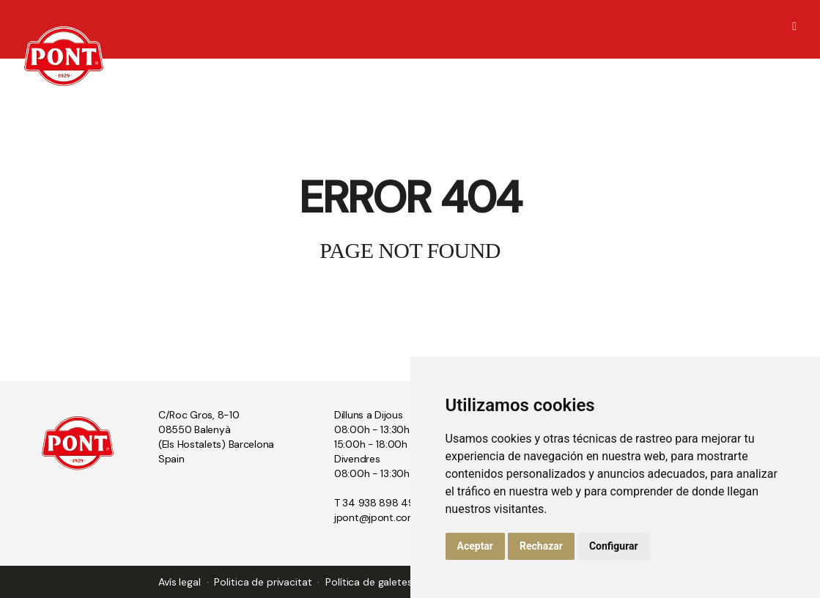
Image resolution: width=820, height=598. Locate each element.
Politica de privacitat (262, 581)
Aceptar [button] (475, 546)
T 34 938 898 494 (378, 502)
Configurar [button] (613, 546)
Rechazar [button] (541, 546)
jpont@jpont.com (375, 517)
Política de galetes (368, 581)
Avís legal (179, 581)
